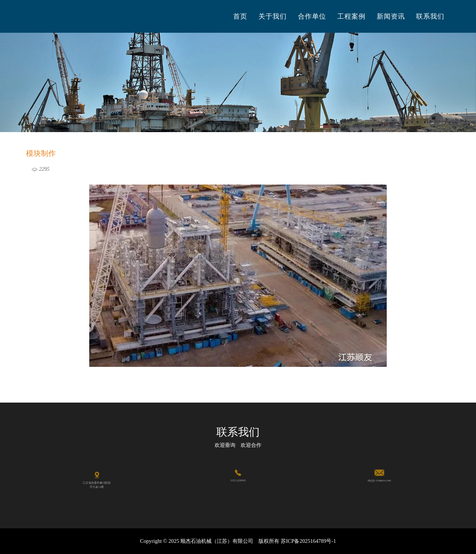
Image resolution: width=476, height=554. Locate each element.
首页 (240, 16)
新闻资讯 (391, 16)
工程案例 (351, 16)
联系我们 (430, 16)
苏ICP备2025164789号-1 (308, 541)
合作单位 (312, 16)
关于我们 (272, 16)
